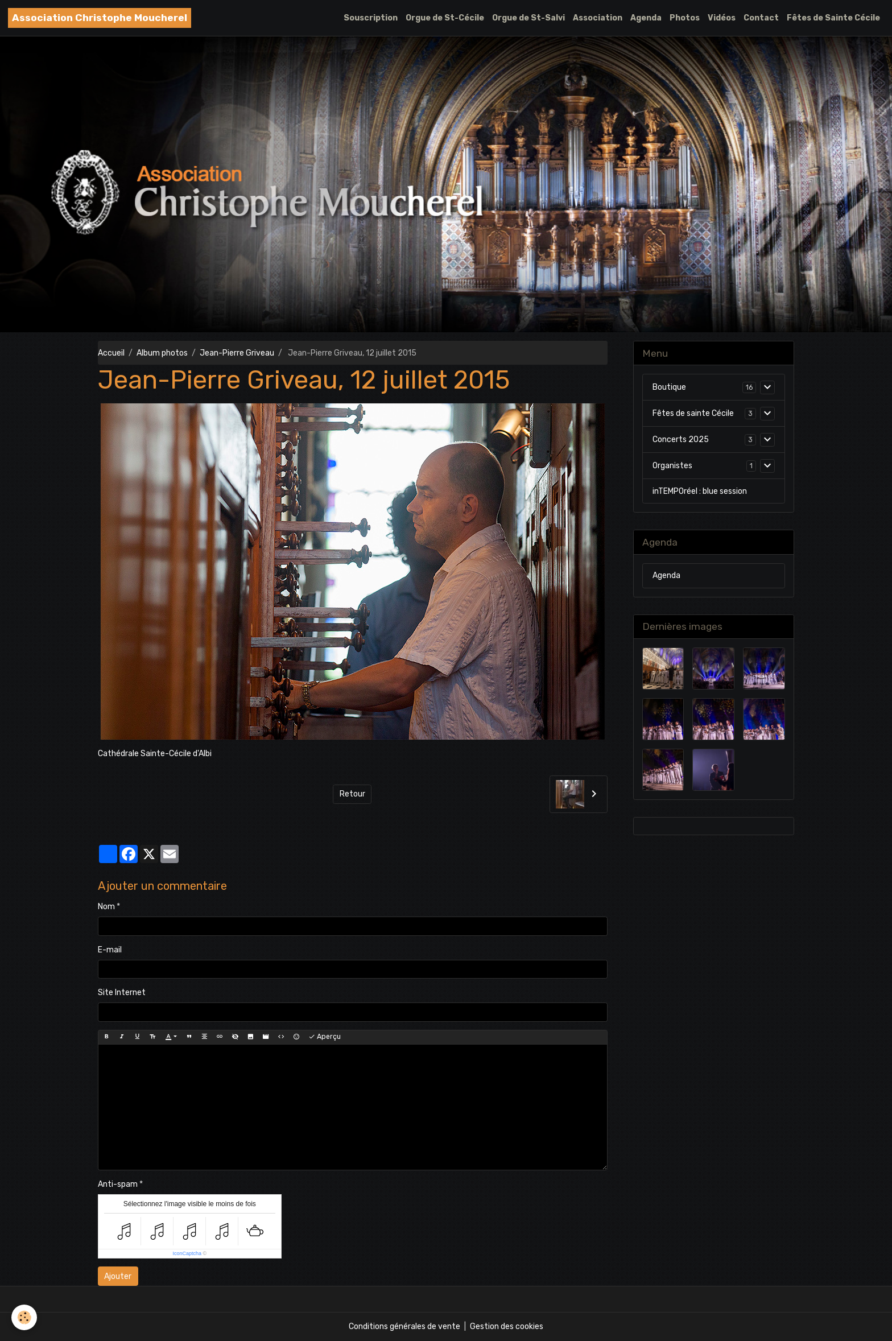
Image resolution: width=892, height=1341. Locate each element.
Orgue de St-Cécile (445, 18)
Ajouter (117, 1276)
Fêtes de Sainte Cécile (833, 18)
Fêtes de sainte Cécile (693, 413)
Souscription (371, 18)
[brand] (99, 18)
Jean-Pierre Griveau (237, 353)
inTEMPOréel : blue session (700, 491)
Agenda (646, 18)
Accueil (111, 353)
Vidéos (722, 18)
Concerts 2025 (681, 439)
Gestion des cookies (506, 1326)
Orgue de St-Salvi (528, 18)
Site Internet (122, 992)
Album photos (162, 353)
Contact (761, 18)
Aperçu (324, 1037)
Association (597, 18)
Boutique (669, 387)
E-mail (110, 950)
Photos (685, 18)
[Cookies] (24, 1317)
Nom (106, 906)
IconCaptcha (186, 1253)
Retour (352, 794)
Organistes (672, 466)
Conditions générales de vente (404, 1326)
